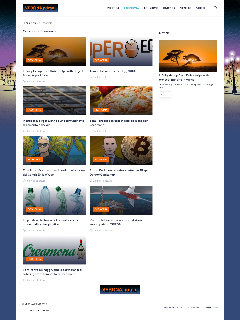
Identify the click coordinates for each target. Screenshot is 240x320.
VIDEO (200, 8)
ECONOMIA (131, 8)
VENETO (185, 8)
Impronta (212, 307)
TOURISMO (151, 8)
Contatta (194, 307)
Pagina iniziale (30, 22)
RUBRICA (169, 8)
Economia (34, 60)
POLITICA (113, 8)
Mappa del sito (173, 307)
